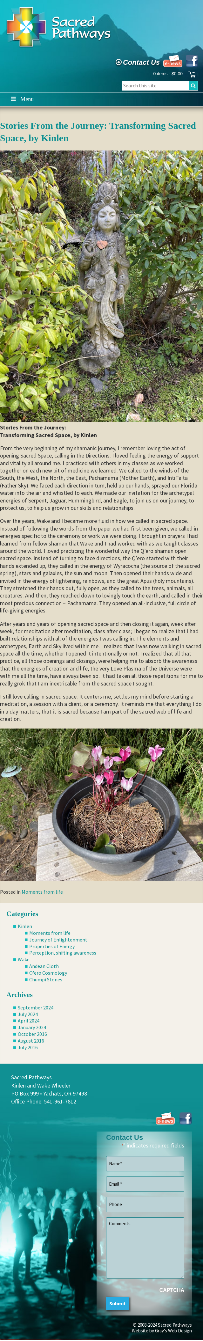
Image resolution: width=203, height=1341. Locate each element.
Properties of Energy (52, 946)
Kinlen (25, 926)
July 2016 (28, 1047)
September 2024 (35, 1007)
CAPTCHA (171, 1290)
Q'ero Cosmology (48, 973)
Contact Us (137, 62)
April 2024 (28, 1020)
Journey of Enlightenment (58, 939)
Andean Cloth (44, 966)
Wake (24, 959)
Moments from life (42, 892)
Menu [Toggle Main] (22, 99)
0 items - (168, 73)
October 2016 (32, 1034)
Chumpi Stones (45, 979)
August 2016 (31, 1040)
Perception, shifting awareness (62, 952)
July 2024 (28, 1014)
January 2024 (32, 1027)
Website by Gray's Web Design (162, 1331)
